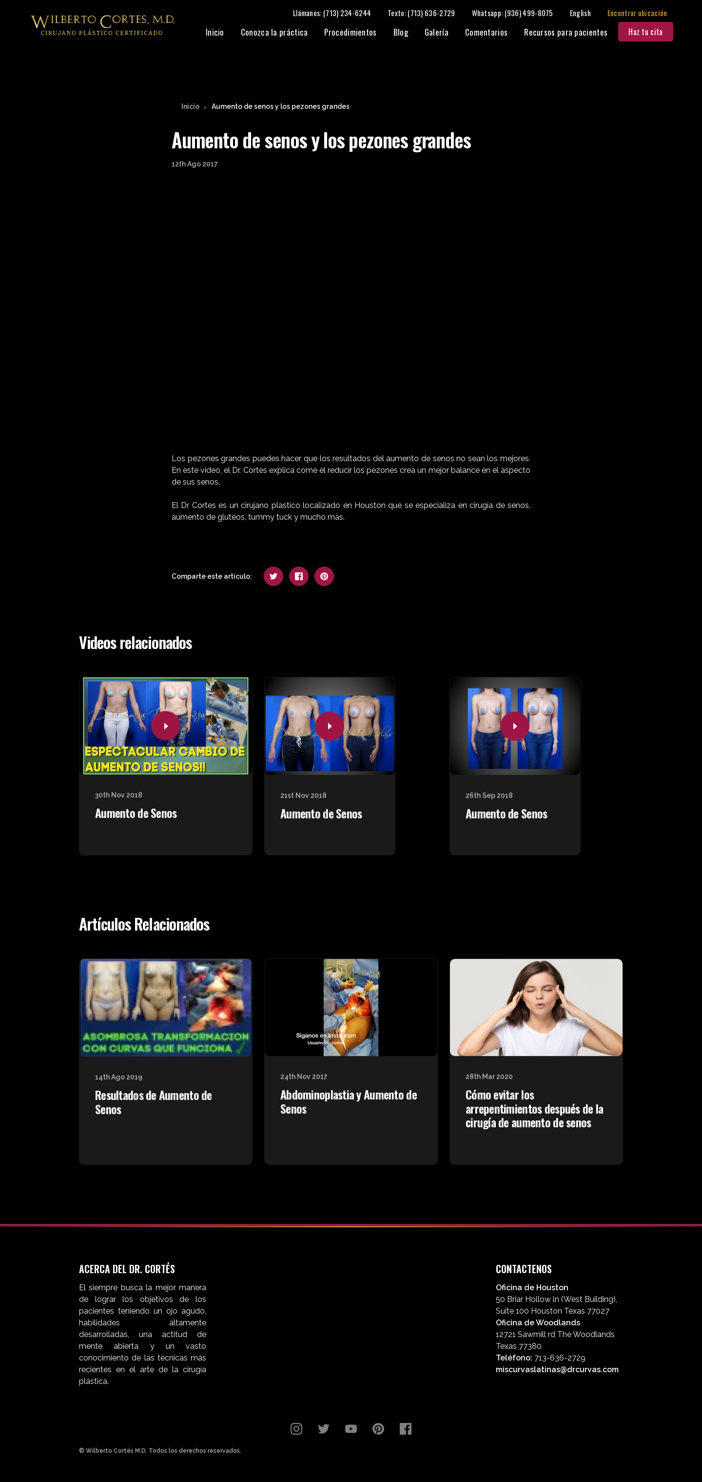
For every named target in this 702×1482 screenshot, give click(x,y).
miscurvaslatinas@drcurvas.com (557, 1370)
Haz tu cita (651, 33)
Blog (406, 33)
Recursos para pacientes (571, 33)
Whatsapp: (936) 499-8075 (518, 13)
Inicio (220, 33)
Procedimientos (356, 33)
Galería (442, 33)
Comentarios (491, 33)
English (585, 13)
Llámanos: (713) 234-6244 (337, 13)
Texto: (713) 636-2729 (427, 13)
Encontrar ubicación (643, 13)
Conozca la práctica (279, 33)
